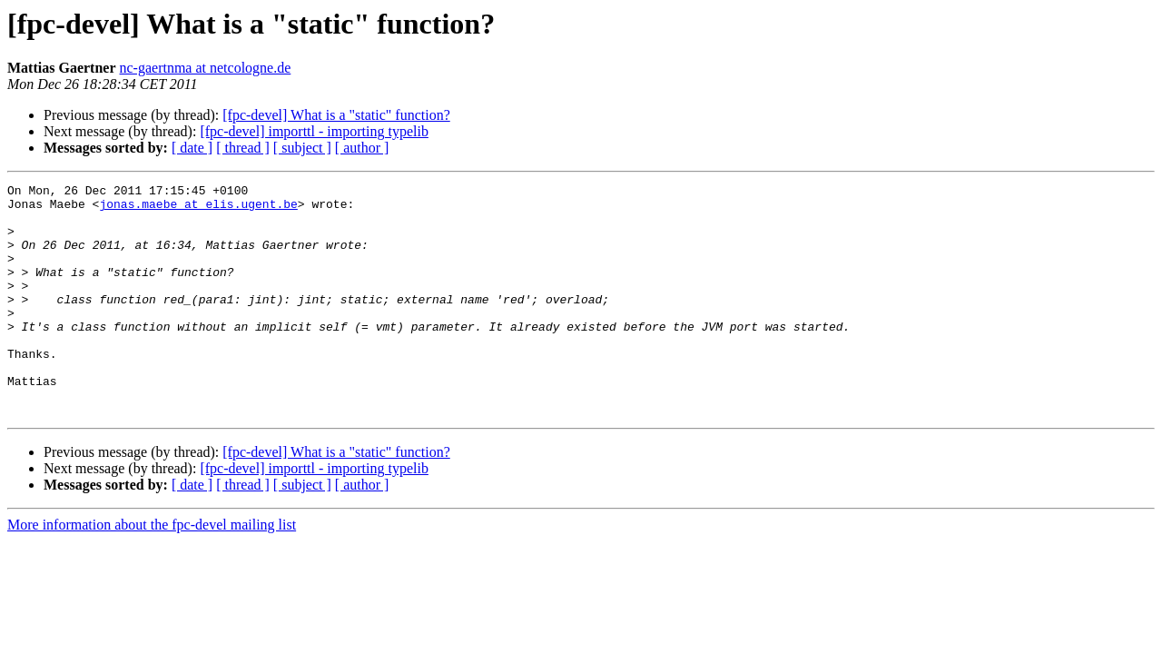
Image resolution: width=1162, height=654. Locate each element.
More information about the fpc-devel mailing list (151, 571)
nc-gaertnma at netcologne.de (205, 67)
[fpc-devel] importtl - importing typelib (314, 131)
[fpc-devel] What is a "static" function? (335, 115)
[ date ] (192, 147)
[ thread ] (243, 147)
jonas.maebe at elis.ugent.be (198, 209)
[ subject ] (302, 147)
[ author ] (362, 147)
